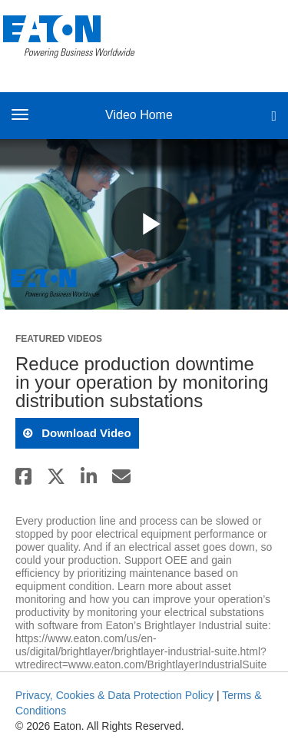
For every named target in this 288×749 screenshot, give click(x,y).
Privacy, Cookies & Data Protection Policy (114, 695)
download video (84, 432)
